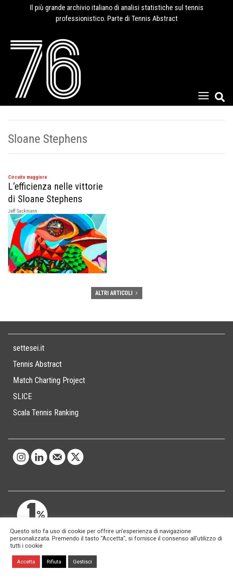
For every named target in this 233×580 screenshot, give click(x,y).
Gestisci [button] (82, 562)
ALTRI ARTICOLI (116, 293)
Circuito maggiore (27, 177)
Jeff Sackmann (22, 211)
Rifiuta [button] (54, 562)
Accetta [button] (26, 562)
